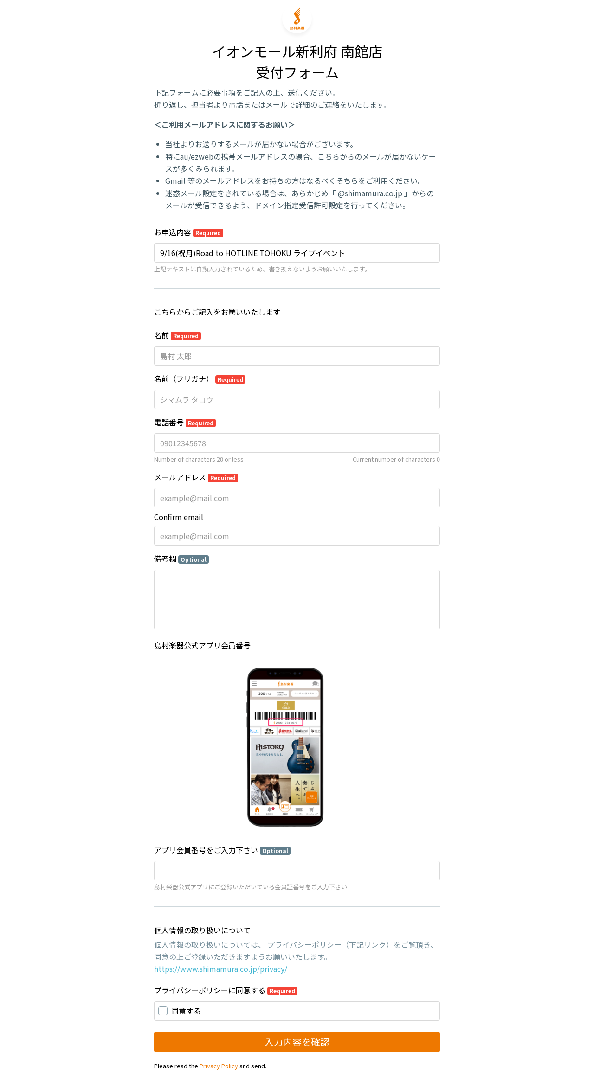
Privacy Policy (219, 1065)
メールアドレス (196, 476)
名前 (177, 334)
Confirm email (178, 516)
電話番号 (185, 422)
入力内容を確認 (297, 1041)
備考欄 (181, 558)
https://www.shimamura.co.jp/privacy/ (220, 968)
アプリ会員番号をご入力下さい (222, 849)
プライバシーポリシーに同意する (225, 989)
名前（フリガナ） (199, 378)
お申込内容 (188, 232)
